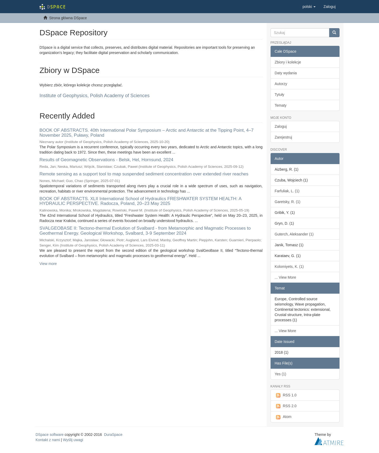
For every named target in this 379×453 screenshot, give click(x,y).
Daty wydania (286, 73)
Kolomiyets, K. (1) (289, 266)
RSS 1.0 (286, 395)
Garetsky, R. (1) (288, 202)
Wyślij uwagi (73, 440)
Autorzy (281, 84)
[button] (309, 6)
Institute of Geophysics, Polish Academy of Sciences (94, 95)
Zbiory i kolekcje (288, 62)
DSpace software (50, 434)
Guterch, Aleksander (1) (294, 234)
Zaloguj (281, 126)
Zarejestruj (283, 137)
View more (48, 264)
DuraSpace (113, 434)
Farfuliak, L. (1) (287, 191)
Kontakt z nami (48, 440)
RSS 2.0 (286, 406)
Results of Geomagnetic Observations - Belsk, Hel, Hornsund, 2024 (106, 159)
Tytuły (280, 94)
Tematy (281, 105)
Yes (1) (280, 374)
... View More (285, 277)
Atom (283, 417)
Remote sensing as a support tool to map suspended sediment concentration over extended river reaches (143, 173)
